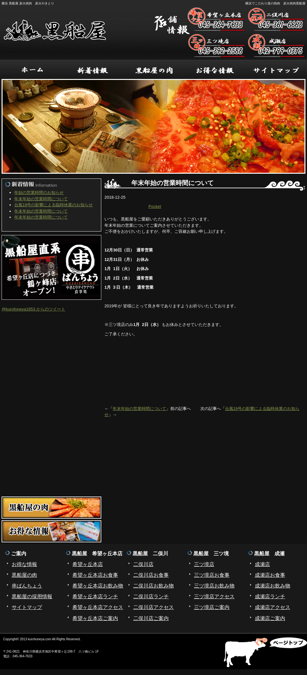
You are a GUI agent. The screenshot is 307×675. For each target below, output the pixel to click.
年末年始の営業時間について (139, 408)
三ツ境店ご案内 (211, 607)
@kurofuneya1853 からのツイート (33, 309)
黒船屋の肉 (24, 575)
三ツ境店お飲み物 (214, 585)
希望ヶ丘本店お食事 (95, 575)
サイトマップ (27, 607)
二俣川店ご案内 (151, 618)
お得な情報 (24, 564)
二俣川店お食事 (151, 575)
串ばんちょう (27, 585)
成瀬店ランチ (270, 596)
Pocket (154, 206)
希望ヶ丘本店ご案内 (95, 618)
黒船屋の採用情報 (32, 596)
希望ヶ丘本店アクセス (97, 607)
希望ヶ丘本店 (87, 564)
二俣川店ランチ (151, 596)
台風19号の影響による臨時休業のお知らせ (53, 204)
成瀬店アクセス (272, 607)
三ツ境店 (204, 564)
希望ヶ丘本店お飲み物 (97, 585)
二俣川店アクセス (153, 607)
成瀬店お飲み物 (272, 585)
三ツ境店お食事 (211, 575)
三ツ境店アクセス (214, 596)
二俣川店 (143, 564)
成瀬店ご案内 (270, 618)
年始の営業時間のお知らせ (39, 192)
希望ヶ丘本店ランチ (95, 596)
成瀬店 (262, 564)
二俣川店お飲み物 (153, 585)
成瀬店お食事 (270, 575)
